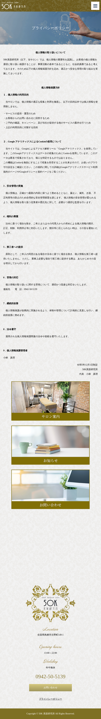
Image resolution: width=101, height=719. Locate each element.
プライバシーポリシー (50, 699)
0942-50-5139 (50, 676)
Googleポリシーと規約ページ (34, 172)
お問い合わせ (50, 687)
